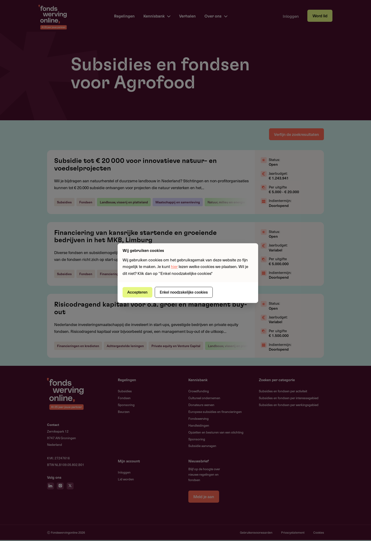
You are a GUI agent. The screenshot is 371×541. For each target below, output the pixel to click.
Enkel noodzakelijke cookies (184, 292)
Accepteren (138, 292)
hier (174, 267)
